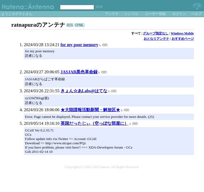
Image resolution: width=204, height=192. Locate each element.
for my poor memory (79, 44)
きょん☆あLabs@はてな (84, 91)
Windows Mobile (182, 33)
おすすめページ (183, 39)
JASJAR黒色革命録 (79, 72)
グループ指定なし (155, 33)
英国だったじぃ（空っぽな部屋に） (95, 123)
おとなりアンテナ (156, 39)
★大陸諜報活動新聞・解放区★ (90, 109)
